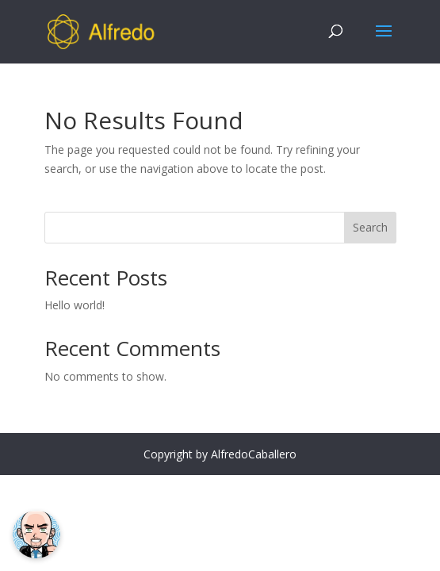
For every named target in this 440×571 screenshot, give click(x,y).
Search (370, 227)
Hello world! (74, 304)
